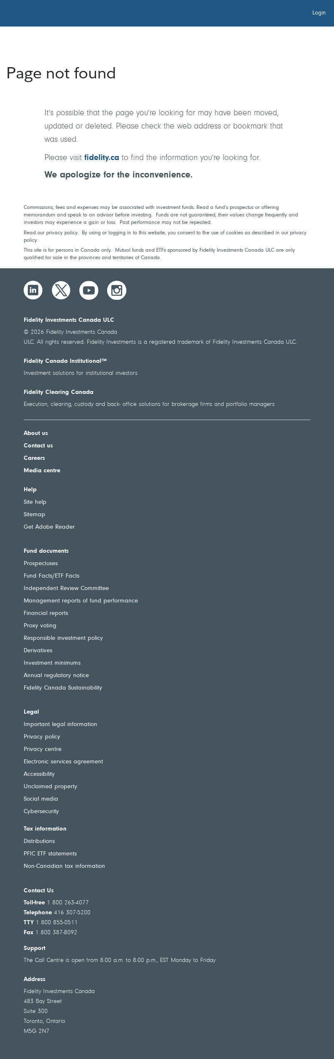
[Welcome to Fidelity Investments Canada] (53, 14)
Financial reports (46, 613)
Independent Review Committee (66, 588)
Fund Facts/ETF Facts (51, 576)
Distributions (39, 841)
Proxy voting (40, 626)
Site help (35, 502)
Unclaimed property (50, 787)
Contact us (38, 446)
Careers (34, 458)
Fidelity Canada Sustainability (63, 688)
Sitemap (34, 515)
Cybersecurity (41, 812)
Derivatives (38, 651)
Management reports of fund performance (81, 601)
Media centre (42, 471)
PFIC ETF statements (50, 854)
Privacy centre (42, 749)
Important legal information (60, 724)
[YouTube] (88, 290)
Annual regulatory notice (56, 676)
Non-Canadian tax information (64, 866)
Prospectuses (41, 564)
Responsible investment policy (63, 638)
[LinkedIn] (33, 290)
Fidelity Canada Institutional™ (65, 361)
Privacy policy (42, 737)
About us (36, 433)
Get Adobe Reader (49, 527)
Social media (41, 799)
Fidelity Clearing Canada (58, 392)
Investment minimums (52, 663)
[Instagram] (116, 290)
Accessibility (39, 774)
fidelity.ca (101, 158)
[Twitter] (61, 290)
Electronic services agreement (63, 762)
